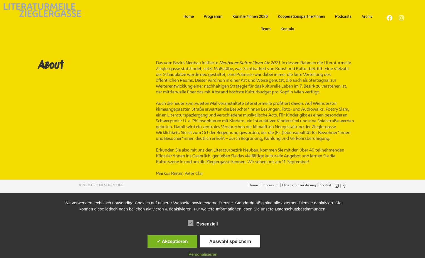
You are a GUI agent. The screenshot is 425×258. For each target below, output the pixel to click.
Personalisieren (202, 254)
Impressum (270, 185)
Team (266, 29)
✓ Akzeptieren (172, 241)
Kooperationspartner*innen (301, 16)
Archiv (367, 16)
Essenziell (203, 223)
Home (188, 16)
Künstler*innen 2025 (250, 16)
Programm (213, 16)
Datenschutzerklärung (299, 185)
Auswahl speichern (230, 241)
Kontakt (287, 29)
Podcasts (343, 16)
